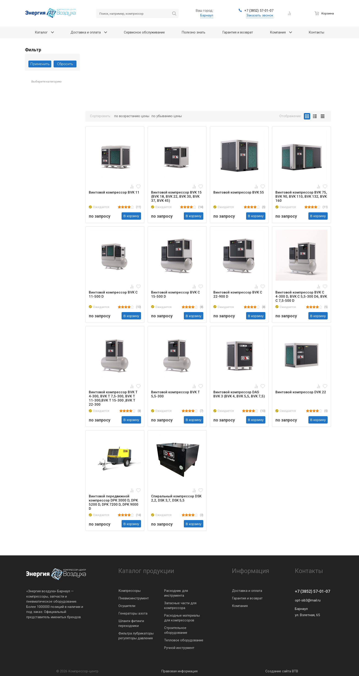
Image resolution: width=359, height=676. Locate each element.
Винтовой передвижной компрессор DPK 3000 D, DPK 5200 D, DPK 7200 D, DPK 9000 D (113, 502)
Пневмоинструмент (133, 598)
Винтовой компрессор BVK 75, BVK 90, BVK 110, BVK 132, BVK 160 (301, 196)
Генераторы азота (132, 613)
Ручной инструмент (179, 648)
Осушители (126, 606)
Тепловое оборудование (183, 640)
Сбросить (65, 64)
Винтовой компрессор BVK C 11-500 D (113, 294)
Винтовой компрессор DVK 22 (300, 392)
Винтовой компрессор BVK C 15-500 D (175, 294)
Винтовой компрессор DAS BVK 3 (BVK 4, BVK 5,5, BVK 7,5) (239, 394)
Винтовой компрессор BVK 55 (238, 192)
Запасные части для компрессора (180, 605)
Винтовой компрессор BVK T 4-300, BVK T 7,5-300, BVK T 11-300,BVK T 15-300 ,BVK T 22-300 (113, 398)
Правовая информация (179, 671)
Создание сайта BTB (281, 671)
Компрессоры (129, 591)
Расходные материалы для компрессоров (182, 617)
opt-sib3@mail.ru (308, 600)
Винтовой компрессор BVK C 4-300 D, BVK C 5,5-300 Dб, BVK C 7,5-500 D (301, 296)
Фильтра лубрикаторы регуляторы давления (136, 635)
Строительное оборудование (175, 630)
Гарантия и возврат (247, 598)
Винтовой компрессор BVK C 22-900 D (237, 294)
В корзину (131, 216)
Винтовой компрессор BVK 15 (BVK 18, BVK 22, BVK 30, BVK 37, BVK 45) (176, 196)
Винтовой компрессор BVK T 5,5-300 (175, 394)
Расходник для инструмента (176, 593)
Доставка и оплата (247, 591)
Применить (39, 64)
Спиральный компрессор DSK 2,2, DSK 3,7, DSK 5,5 (176, 498)
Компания (240, 606)
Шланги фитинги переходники (131, 623)
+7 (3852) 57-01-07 (312, 591)
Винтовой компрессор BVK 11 (114, 192)
